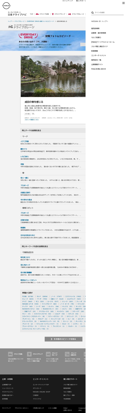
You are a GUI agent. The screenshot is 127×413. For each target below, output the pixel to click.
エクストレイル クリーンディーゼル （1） (35, 328)
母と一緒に (25, 178)
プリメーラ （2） (28, 324)
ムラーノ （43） (95, 306)
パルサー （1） (73, 326)
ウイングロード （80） (49, 304)
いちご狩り (25, 156)
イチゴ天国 (25, 141)
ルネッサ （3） (83, 319)
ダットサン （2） (81, 321)
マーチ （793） (42, 299)
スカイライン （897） (92, 296)
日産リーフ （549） (57, 299)
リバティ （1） (78, 324)
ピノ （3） (71, 319)
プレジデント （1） (59, 326)
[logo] (6, 5)
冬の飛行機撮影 (26, 272)
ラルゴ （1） (66, 324)
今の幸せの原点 (26, 200)
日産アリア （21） (30, 311)
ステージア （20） (78, 311)
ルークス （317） (53, 301)
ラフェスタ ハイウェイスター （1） (47, 324)
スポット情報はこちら (32, 119)
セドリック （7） (72, 316)
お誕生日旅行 (25, 192)
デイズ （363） (27, 301)
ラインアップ (65, 3)
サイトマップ (115, 371)
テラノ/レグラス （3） (29, 321)
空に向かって (25, 265)
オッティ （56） (54, 306)
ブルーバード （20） (94, 311)
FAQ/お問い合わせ (68, 409)
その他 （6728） (28, 296)
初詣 (22, 164)
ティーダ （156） (82, 301)
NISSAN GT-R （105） (30, 304)
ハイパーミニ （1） (86, 326)
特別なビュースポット (29, 280)
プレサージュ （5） (28, 319)
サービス (105, 3)
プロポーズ (25, 185)
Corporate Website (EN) (86, 409)
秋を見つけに (25, 257)
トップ (10, 21)
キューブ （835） (28, 299)
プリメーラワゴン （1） (30, 326)
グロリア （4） (43, 319)
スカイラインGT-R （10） (43, 313)
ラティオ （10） (73, 313)
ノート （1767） (57, 296)
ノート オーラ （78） (67, 304)
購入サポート (79, 3)
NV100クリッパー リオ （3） (50, 321)
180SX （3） (95, 319)
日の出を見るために (28, 235)
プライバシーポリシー (22, 408)
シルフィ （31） (67, 309)
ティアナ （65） (27, 306)
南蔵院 (23, 228)
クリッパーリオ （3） (58, 319)
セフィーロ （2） (95, 321)
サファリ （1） (45, 326)
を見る (101, 136)
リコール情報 (52, 408)
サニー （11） (26, 313)
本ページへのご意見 (106, 408)
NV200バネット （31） (51, 309)
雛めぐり (24, 149)
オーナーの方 (93, 3)
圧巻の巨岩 (25, 220)
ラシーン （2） (68, 321)
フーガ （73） (97, 304)
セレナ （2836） (42, 296)
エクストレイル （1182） (73, 296)
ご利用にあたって (38, 408)
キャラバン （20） (63, 311)
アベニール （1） (91, 324)
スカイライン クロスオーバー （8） (33, 316)
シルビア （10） (60, 313)
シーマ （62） (41, 306)
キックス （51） (67, 306)
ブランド (115, 3)
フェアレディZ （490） (93, 299)
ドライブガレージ (19, 21)
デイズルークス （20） (46, 311)
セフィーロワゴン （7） (56, 316)
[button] (123, 3)
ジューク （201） (68, 301)
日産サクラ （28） (81, 309)
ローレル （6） (86, 316)
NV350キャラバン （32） (31, 309)
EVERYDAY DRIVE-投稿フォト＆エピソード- (40, 21)
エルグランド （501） (74, 299)
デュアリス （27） (96, 309)
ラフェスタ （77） (83, 304)
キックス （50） (81, 306)
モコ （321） (40, 301)
